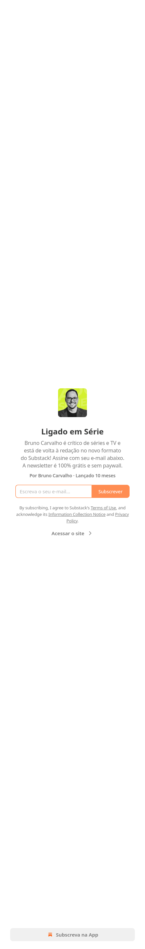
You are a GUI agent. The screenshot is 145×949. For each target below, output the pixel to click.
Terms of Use (103, 508)
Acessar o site (72, 533)
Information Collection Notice (76, 514)
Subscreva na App (72, 934)
